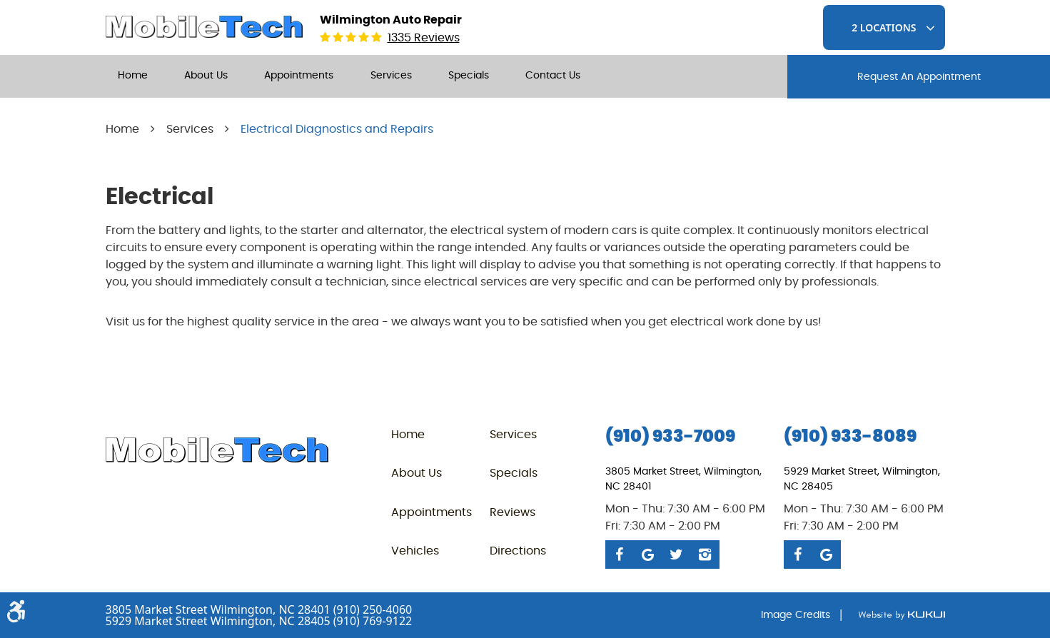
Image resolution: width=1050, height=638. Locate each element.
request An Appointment (919, 77)
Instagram (705, 554)
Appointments (298, 76)
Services (391, 76)
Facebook (619, 554)
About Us (206, 76)
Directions (518, 551)
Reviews (512, 512)
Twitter (676, 554)
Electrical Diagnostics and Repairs (337, 129)
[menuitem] (133, 76)
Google (648, 554)
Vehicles (415, 551)
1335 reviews (424, 38)
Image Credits (795, 615)
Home (133, 76)
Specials (468, 76)
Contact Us (552, 76)
